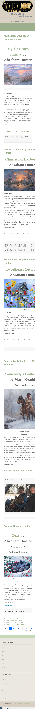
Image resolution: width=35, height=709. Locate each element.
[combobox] (8, 19)
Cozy (16, 535)
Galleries (4, 687)
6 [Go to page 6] (23, 628)
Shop (3, 659)
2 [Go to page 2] (13, 628)
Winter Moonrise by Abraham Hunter (16, 619)
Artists (3, 651)
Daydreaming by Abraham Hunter (15, 624)
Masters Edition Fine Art (24, 703)
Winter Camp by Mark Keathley (14, 620)
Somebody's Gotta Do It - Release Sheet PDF (18, 471)
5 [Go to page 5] (21, 628)
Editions (4, 655)
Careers (4, 691)
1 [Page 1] (10, 628)
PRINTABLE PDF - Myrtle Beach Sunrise (16, 131)
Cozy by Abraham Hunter (17, 526)
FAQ (3, 663)
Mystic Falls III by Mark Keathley (14, 622)
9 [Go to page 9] (31, 628)
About (3, 647)
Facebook (4, 683)
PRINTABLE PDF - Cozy (10, 606)
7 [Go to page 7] (26, 628)
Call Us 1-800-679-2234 (27, 16)
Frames (4, 679)
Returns (4, 667)
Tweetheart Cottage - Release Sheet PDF (17, 340)
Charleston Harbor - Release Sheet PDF (16, 234)
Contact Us (5, 695)
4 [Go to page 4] (18, 628)
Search (4, 698)
